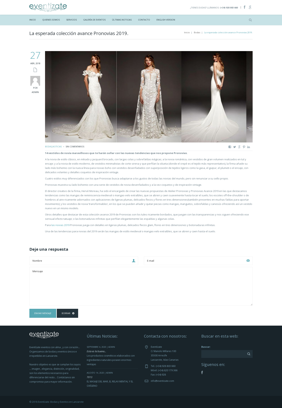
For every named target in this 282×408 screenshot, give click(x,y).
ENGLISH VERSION (165, 19)
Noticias (57, 146)
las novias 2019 (60, 225)
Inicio (32, 19)
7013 (89, 377)
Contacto (144, 19)
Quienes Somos (51, 19)
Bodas (197, 32)
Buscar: (206, 347)
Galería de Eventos (94, 19)
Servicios (71, 19)
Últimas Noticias (122, 19)
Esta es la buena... (96, 351)
